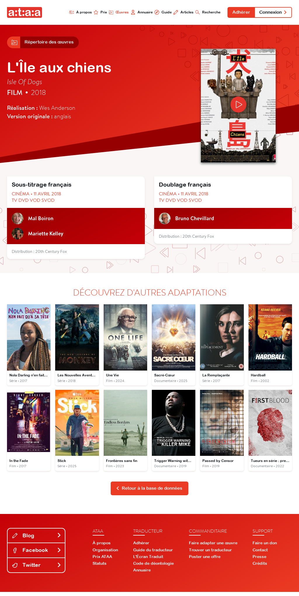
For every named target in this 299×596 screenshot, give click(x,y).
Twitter (36, 569)
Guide (150, 12)
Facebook (36, 554)
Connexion (271, 12)
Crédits (260, 567)
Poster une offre (204, 560)
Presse (259, 560)
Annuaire (127, 12)
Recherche (199, 12)
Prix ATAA (102, 560)
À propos (61, 12)
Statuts (100, 567)
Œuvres (102, 12)
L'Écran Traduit (148, 560)
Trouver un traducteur (210, 554)
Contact (260, 554)
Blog (36, 539)
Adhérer (235, 12)
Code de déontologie (153, 567)
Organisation (105, 554)
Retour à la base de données (149, 492)
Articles (172, 12)
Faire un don (265, 547)
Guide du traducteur (153, 554)
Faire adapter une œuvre (213, 547)
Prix (82, 12)
